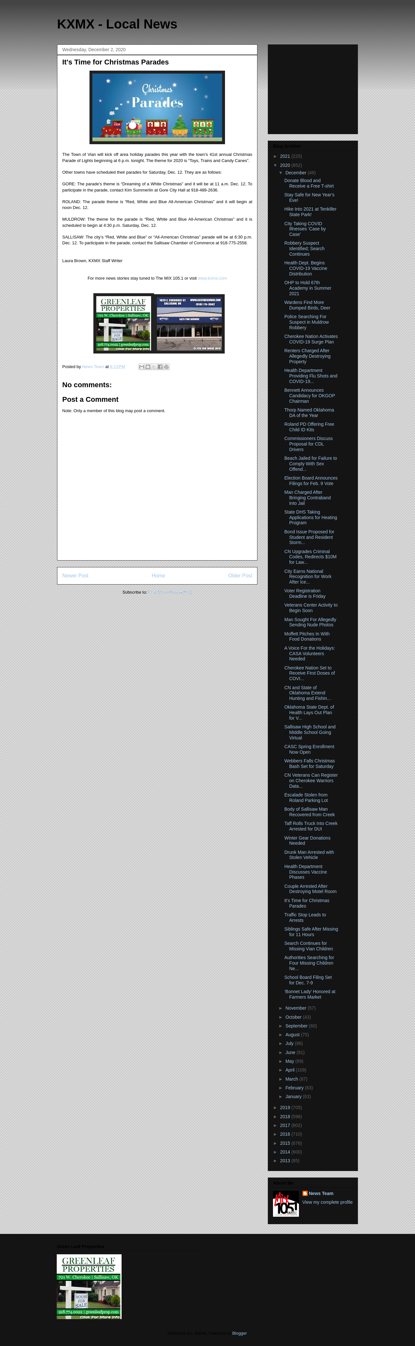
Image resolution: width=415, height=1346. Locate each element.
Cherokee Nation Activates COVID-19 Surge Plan (311, 339)
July (290, 1043)
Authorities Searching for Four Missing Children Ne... (309, 963)
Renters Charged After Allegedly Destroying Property (307, 356)
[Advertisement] (313, 87)
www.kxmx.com (212, 278)
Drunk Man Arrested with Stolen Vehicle (309, 855)
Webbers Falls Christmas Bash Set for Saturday (309, 763)
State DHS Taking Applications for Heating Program (310, 517)
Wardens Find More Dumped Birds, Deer (307, 305)
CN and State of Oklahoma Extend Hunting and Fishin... (307, 693)
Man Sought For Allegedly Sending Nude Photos (310, 622)
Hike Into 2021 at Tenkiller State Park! (310, 211)
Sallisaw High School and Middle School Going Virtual (310, 732)
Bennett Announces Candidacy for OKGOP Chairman (309, 396)
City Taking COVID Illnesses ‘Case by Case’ (305, 229)
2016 (285, 1134)
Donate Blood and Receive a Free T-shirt (309, 183)
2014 (285, 1152)
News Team (321, 1193)
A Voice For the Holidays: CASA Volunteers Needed (309, 653)
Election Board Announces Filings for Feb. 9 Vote (311, 480)
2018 (285, 1116)
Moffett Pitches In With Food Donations (307, 636)
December (296, 172)
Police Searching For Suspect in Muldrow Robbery (306, 322)
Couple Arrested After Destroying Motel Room (310, 889)
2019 (285, 1107)
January (294, 1096)
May (290, 1061)
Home (158, 575)
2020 (285, 165)
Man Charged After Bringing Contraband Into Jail (307, 498)
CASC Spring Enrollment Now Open (309, 749)
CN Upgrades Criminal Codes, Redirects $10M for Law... (310, 557)
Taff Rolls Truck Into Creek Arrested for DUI (311, 826)
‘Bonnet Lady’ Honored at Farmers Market (309, 994)
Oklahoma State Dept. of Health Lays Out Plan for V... (309, 712)
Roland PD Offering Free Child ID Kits (309, 427)
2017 (285, 1125)
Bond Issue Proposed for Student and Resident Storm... (309, 537)
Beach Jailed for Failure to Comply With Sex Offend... (310, 464)
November (296, 1008)
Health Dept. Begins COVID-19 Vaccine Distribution (305, 268)
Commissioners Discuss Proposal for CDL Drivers (308, 444)
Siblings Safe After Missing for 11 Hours (311, 931)
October (294, 1017)
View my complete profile (327, 1202)
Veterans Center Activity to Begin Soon (311, 607)
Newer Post (75, 575)
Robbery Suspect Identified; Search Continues (304, 248)
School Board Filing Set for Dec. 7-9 (308, 980)
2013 (285, 1160)
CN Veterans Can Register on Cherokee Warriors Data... (311, 780)
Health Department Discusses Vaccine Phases (305, 872)
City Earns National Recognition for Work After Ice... (307, 577)
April (290, 1070)
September (297, 1025)
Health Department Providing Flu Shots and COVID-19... (311, 376)
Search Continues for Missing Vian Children (308, 946)
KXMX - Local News (117, 24)
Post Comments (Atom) (170, 592)
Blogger (239, 1333)
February (295, 1087)
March (292, 1079)
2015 (285, 1143)
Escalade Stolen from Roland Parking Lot (306, 797)
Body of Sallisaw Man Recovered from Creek (309, 811)
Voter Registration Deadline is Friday (305, 593)
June (290, 1052)
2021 (285, 156)
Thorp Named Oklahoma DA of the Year (309, 412)
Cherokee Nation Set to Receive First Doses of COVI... (309, 673)
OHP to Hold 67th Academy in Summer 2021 (307, 288)
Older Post (240, 575)
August (293, 1034)
